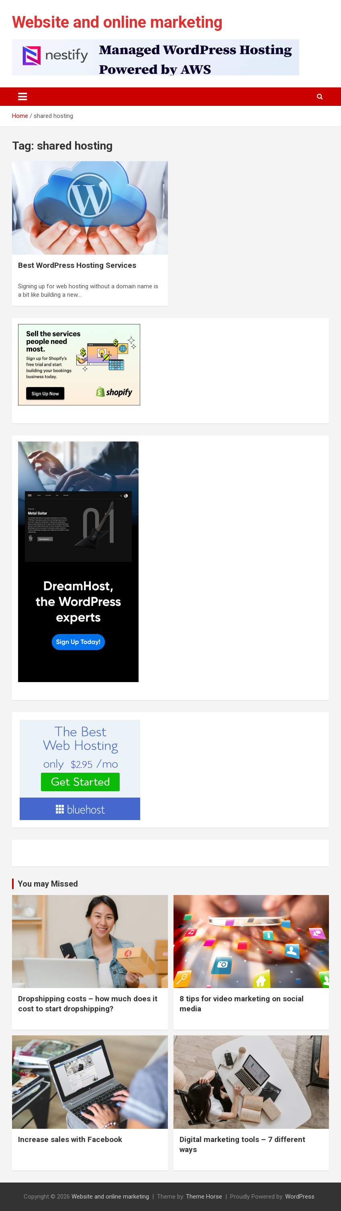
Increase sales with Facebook (70, 1139)
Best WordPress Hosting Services (77, 265)
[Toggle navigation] (22, 96)
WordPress (299, 1196)
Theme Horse (204, 1196)
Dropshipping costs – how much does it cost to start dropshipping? (87, 1003)
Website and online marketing (117, 22)
